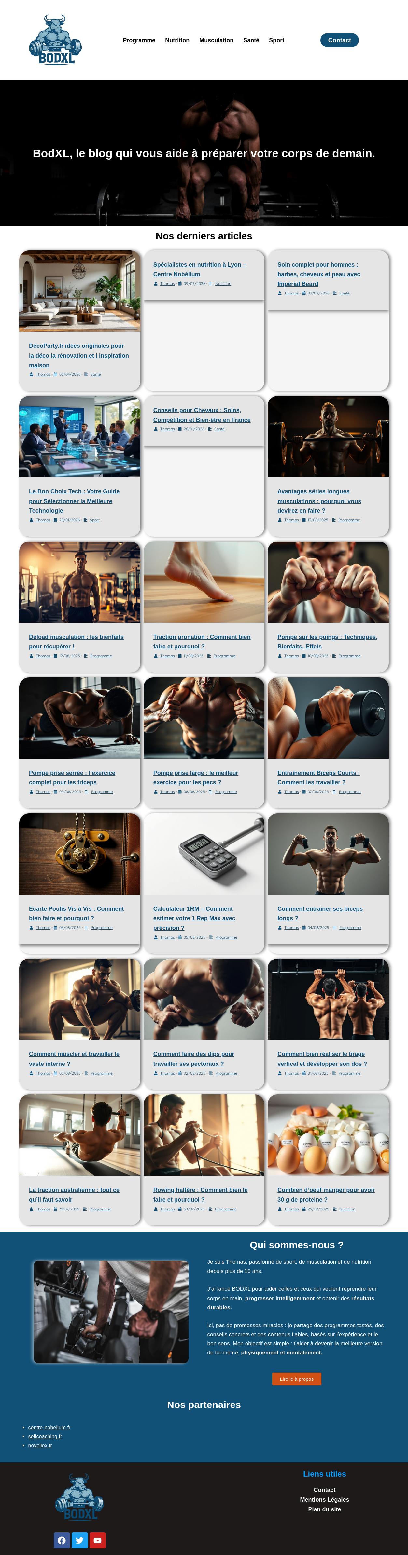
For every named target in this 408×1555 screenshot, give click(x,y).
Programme (139, 40)
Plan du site (324, 1509)
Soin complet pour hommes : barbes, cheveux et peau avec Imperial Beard (318, 274)
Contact (324, 1490)
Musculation (216, 40)
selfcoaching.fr (46, 1436)
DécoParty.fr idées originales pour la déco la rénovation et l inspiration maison (79, 355)
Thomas (43, 374)
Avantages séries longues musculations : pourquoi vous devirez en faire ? (319, 501)
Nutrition (177, 40)
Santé (251, 40)
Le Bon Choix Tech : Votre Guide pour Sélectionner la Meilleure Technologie (74, 501)
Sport (276, 40)
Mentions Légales (324, 1499)
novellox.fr (40, 1446)
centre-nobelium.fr (50, 1427)
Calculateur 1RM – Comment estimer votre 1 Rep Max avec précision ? (194, 918)
